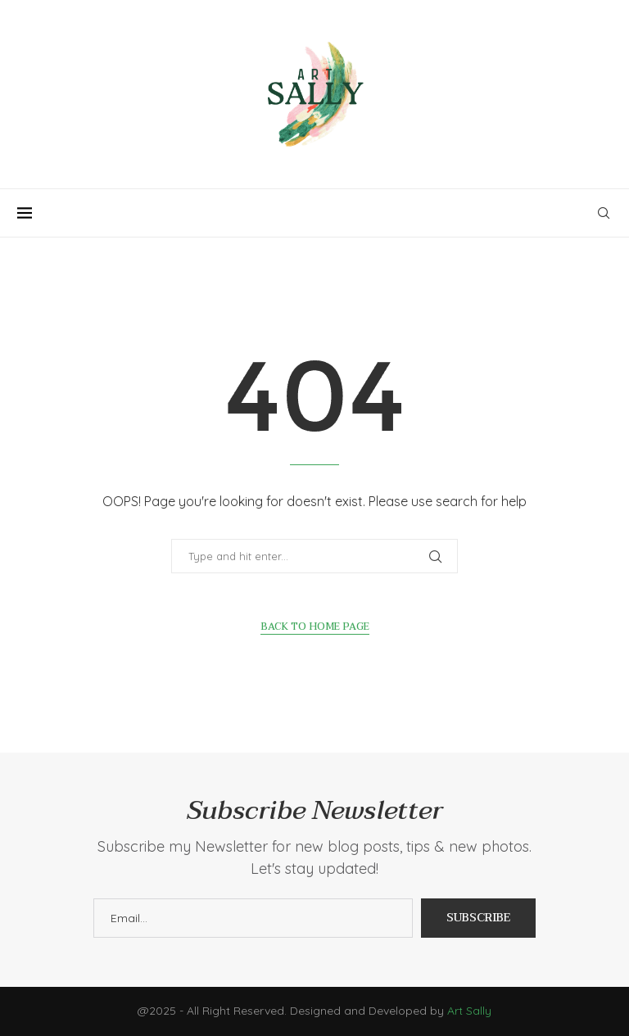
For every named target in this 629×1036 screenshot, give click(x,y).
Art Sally (469, 1010)
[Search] (603, 213)
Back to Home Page (314, 627)
